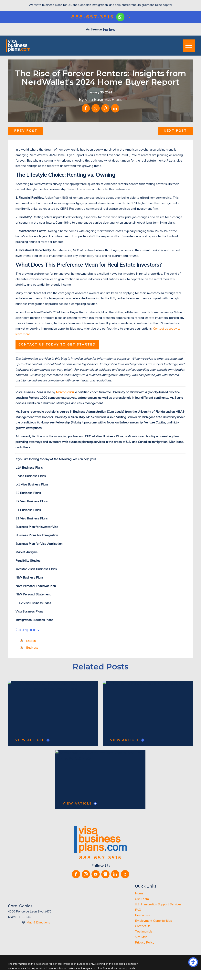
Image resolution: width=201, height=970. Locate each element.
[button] (193, 962)
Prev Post (25, 131)
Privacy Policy (144, 942)
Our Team (142, 899)
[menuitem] (164, 893)
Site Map (141, 937)
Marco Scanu (65, 392)
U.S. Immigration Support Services (158, 904)
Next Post (175, 131)
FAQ (138, 909)
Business (32, 647)
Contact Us (142, 926)
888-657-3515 (92, 17)
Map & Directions (38, 922)
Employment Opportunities (153, 920)
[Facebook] (76, 874)
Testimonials (144, 931)
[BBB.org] (125, 874)
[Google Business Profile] (105, 874)
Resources (142, 915)
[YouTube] (95, 874)
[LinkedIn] (115, 874)
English (31, 641)
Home (139, 893)
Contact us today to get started (57, 344)
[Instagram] (86, 874)
